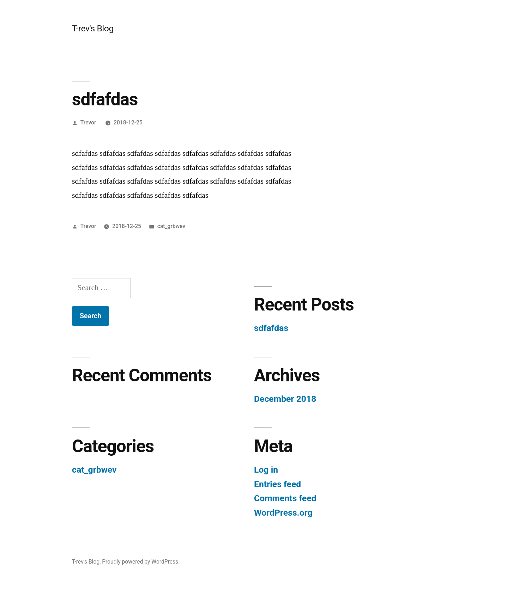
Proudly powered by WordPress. (141, 561)
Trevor (88, 122)
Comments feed (285, 498)
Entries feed (277, 484)
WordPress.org (283, 513)
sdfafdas (271, 328)
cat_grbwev (171, 226)
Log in (266, 470)
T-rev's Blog (93, 28)
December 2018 (285, 399)
